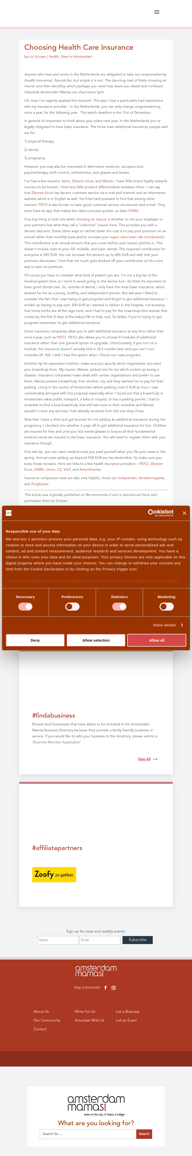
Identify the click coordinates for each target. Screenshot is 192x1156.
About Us (41, 1012)
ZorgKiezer (39, 484)
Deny (35, 640)
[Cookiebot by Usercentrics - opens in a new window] (152, 513)
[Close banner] (184, 513)
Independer (127, 478)
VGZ (67, 469)
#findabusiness (53, 716)
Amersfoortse (90, 469)
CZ (59, 469)
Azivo (66, 181)
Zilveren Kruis (82, 181)
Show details (164, 625)
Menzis (107, 181)
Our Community (47, 1021)
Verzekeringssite (151, 478)
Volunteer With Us (89, 1021)
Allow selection (96, 640)
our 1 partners (34, 539)
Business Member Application (56, 742)
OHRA (133, 211)
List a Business (128, 1012)
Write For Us (85, 1012)
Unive (50, 469)
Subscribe (137, 940)
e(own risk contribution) (137, 237)
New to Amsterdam (76, 56)
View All (147, 759)
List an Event (126, 1021)
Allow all (156, 640)
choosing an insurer (91, 219)
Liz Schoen (37, 56)
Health (54, 56)
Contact (40, 1030)
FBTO (43, 205)
